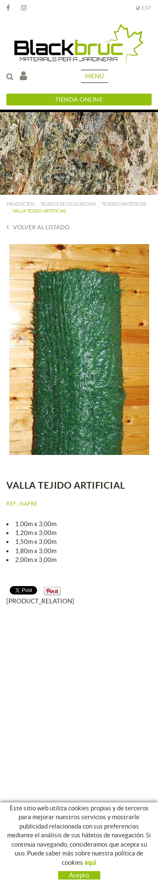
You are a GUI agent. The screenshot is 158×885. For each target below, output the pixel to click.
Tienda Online (79, 99)
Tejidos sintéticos (124, 204)
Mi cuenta (23, 75)
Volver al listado (38, 227)
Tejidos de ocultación (68, 204)
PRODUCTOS (20, 204)
